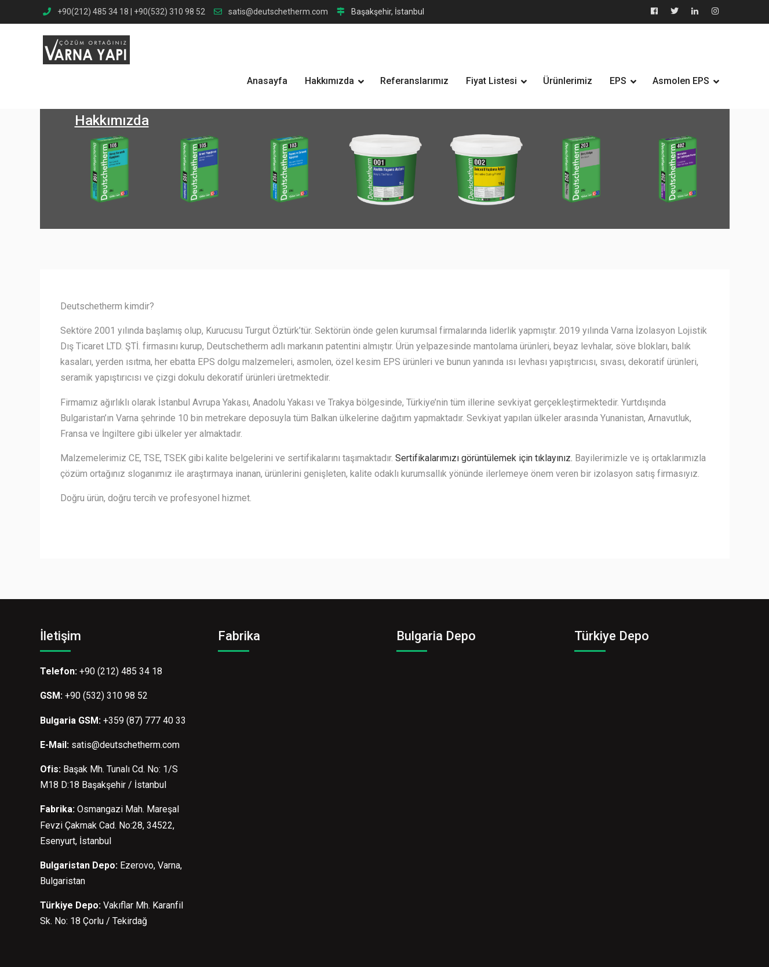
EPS (618, 80)
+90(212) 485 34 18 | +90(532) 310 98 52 (131, 12)
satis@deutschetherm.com (278, 12)
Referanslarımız (414, 80)
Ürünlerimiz (567, 80)
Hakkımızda (329, 80)
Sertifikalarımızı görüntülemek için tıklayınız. (484, 458)
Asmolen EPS (681, 80)
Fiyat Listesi (491, 80)
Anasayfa (267, 80)
